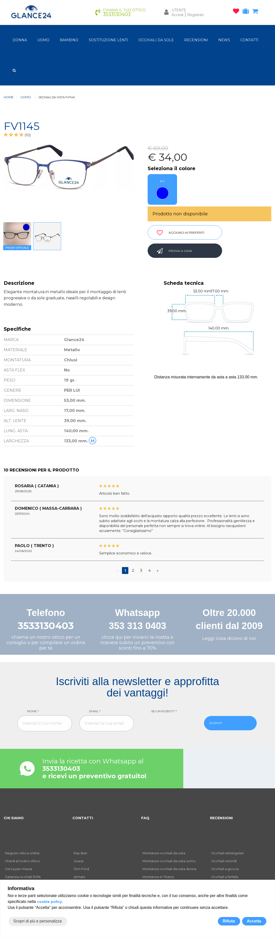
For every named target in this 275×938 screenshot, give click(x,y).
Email (95, 711)
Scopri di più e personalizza (37, 921)
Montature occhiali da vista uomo (169, 861)
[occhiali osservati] (237, 12)
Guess (78, 861)
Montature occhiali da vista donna (169, 869)
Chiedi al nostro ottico (22, 861)
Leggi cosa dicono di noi (229, 638)
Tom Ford (81, 869)
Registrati (195, 15)
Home (9, 97)
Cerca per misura (18, 869)
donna (20, 40)
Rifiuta (229, 921)
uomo (43, 40)
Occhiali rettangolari (227, 853)
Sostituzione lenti (108, 40)
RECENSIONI (196, 40)
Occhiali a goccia (225, 869)
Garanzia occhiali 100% (23, 877)
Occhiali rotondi (224, 861)
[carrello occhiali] (256, 12)
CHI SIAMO (14, 818)
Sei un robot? (164, 711)
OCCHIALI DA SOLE (156, 40)
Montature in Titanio (158, 877)
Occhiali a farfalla (224, 877)
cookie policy (49, 901)
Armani (79, 877)
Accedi (177, 15)
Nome (33, 711)
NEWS (224, 40)
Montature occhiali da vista (163, 853)
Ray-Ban (80, 853)
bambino (69, 40)
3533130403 (46, 626)
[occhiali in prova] (247, 12)
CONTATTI (249, 40)
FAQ (145, 818)
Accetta (254, 921)
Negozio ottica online (22, 853)
